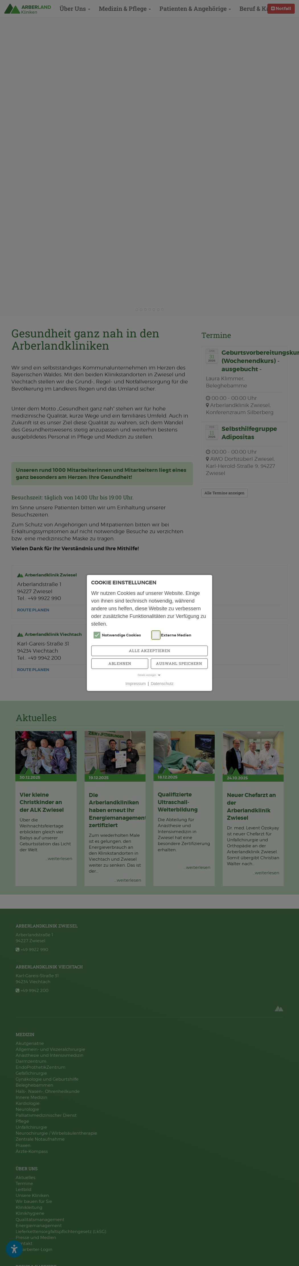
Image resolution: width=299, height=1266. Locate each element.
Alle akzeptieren (149, 650)
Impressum (136, 683)
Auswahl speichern (179, 663)
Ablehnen (119, 663)
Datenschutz (162, 683)
